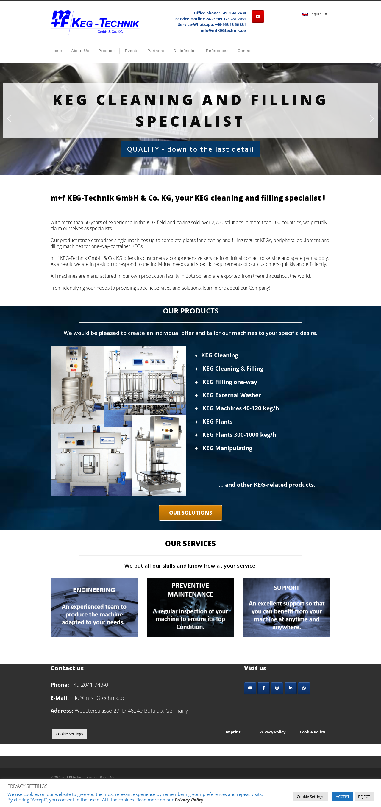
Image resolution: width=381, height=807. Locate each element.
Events (131, 51)
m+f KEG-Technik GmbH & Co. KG (88, 777)
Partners (155, 51)
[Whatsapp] (304, 688)
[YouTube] (250, 688)
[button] (9, 119)
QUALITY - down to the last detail (190, 148)
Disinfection (185, 51)
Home (56, 51)
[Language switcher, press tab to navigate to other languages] (301, 14)
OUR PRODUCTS (190, 311)
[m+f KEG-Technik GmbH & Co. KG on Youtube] (258, 16)
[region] (190, 119)
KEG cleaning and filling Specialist (190, 110)
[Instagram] (277, 688)
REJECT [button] (364, 796)
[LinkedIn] (291, 688)
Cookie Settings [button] (69, 733)
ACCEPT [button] (342, 796)
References (217, 51)
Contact (245, 51)
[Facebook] (263, 688)
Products (107, 51)
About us (80, 51)
